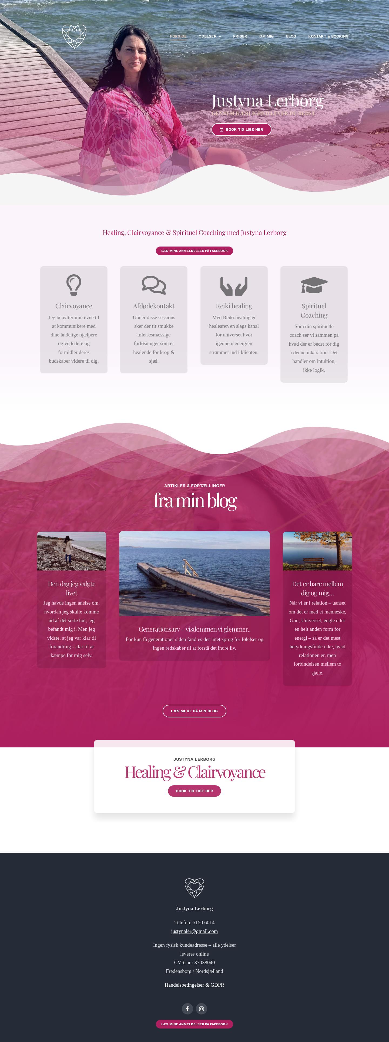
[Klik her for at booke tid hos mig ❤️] (194, 251)
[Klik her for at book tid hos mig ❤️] (241, 129)
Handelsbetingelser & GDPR (194, 985)
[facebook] (187, 1008)
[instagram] (201, 1008)
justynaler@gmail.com (194, 931)
